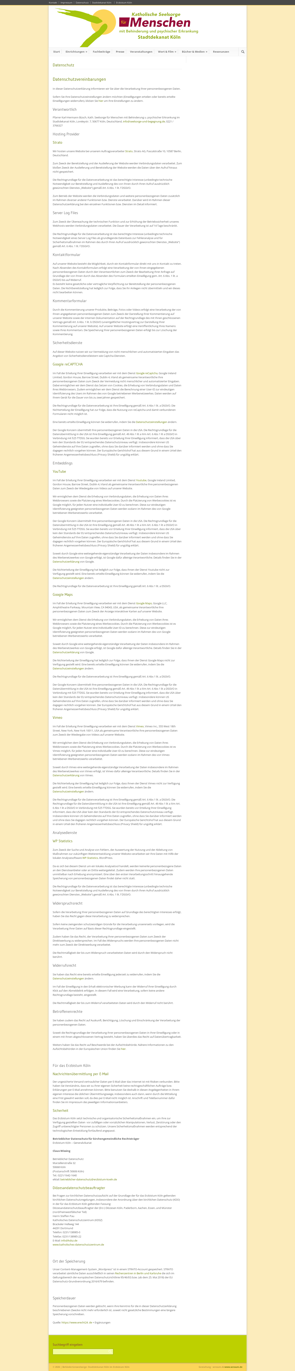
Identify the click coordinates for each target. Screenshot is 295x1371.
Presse (120, 51)
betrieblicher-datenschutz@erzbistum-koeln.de (88, 1179)
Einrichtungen (76, 51)
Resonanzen (221, 51)
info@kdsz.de (69, 1240)
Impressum (66, 2)
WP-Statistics (90, 858)
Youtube (141, 480)
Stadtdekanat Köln (102, 2)
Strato (129, 151)
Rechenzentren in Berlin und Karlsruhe (138, 1273)
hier (101, 101)
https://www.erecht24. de (77, 1322)
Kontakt (53, 2)
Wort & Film (167, 51)
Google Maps (144, 603)
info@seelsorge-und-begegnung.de (144, 121)
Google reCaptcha (146, 373)
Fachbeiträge (101, 51)
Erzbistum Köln (124, 2)
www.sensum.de (234, 1366)
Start (56, 51)
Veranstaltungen (141, 51)
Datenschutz (82, 2)
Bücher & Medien (194, 51)
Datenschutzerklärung (66, 561)
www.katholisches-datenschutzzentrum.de (78, 1244)
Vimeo (140, 726)
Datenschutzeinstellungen (151, 422)
